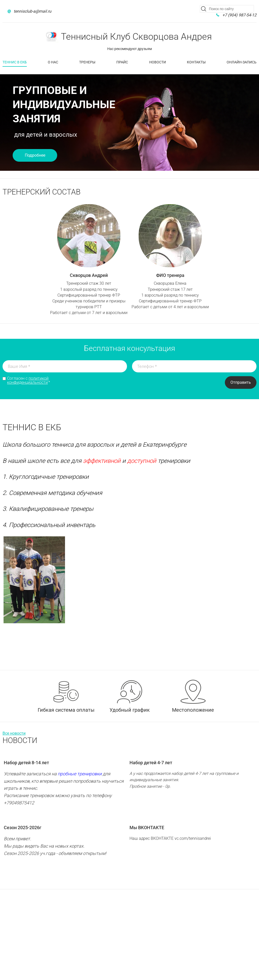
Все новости (14, 733)
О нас (53, 62)
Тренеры (87, 62)
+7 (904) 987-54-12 (239, 15)
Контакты (196, 62)
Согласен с (28, 380)
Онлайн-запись (241, 62)
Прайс (122, 62)
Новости (157, 62)
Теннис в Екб (15, 62)
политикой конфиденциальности (28, 380)
